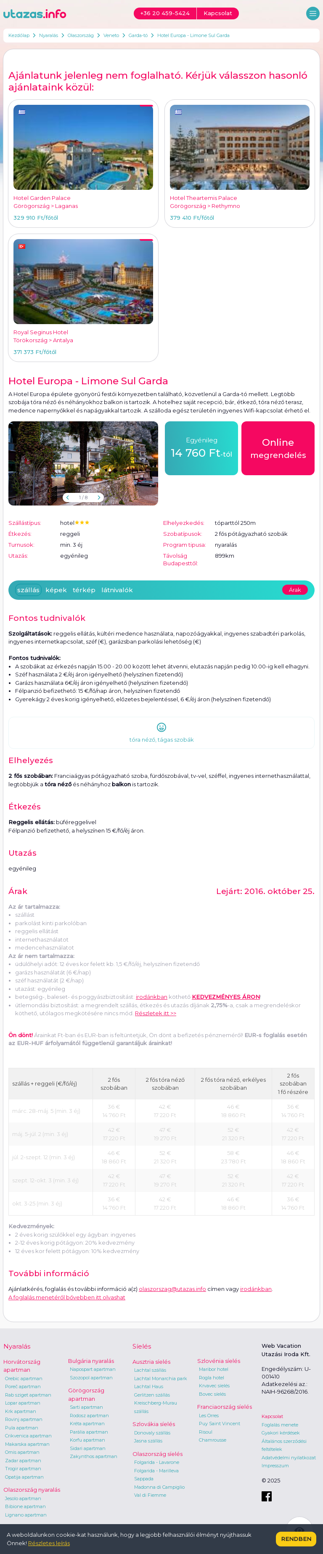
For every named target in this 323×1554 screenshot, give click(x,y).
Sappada (144, 1479)
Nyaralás (48, 35)
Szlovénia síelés (218, 1360)
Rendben (296, 1538)
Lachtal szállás (150, 1370)
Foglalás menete (280, 1425)
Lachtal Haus (148, 1386)
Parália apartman (89, 1432)
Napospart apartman (93, 1369)
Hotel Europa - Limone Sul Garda (193, 35)
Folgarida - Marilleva (156, 1471)
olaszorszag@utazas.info (172, 1288)
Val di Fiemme (150, 1495)
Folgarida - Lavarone (156, 1462)
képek (56, 590)
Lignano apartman (26, 1515)
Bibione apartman (25, 1506)
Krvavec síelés (214, 1386)
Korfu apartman (87, 1440)
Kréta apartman (87, 1423)
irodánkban (151, 996)
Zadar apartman (23, 1461)
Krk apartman (20, 1411)
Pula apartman (21, 1428)
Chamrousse (212, 1440)
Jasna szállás (148, 1441)
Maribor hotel (213, 1369)
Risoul (205, 1432)
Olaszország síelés (157, 1453)
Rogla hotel (211, 1378)
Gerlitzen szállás (152, 1395)
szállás (28, 590)
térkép (84, 590)
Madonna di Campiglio (159, 1487)
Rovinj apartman (23, 1419)
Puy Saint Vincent (219, 1423)
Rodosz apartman (89, 1415)
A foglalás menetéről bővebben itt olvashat (66, 1297)
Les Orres (209, 1415)
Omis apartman (22, 1452)
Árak (295, 589)
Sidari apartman (88, 1448)
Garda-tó (138, 35)
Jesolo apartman (23, 1498)
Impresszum (275, 1466)
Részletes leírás (49, 1543)
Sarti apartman (86, 1407)
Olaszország (81, 35)
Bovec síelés (212, 1394)
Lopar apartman (22, 1403)
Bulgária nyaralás (91, 1360)
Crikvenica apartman (28, 1436)
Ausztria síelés (151, 1361)
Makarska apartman (27, 1444)
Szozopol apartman (91, 1378)
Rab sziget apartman (28, 1395)
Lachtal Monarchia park (160, 1378)
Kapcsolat (272, 1416)
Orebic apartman (23, 1378)
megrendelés (278, 447)
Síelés (141, 1346)
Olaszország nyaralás (31, 1489)
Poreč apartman (23, 1386)
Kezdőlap (18, 35)
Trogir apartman (23, 1469)
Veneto (111, 35)
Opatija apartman (24, 1477)
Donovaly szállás (152, 1433)
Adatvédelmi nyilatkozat (289, 1458)
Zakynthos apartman (93, 1456)
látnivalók (117, 590)
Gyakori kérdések (281, 1433)
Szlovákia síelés (153, 1424)
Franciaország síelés (224, 1406)
